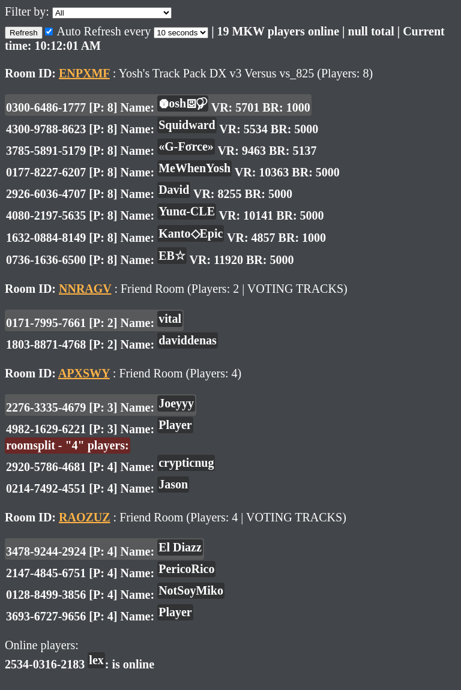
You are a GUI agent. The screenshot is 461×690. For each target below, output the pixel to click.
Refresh (24, 32)
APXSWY (84, 373)
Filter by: (28, 11)
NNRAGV (85, 288)
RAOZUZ (84, 517)
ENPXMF (84, 73)
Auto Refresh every (99, 31)
